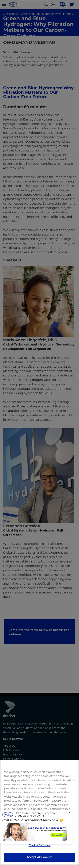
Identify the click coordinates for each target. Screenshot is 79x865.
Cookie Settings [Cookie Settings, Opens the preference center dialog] (40, 845)
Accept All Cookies (39, 857)
